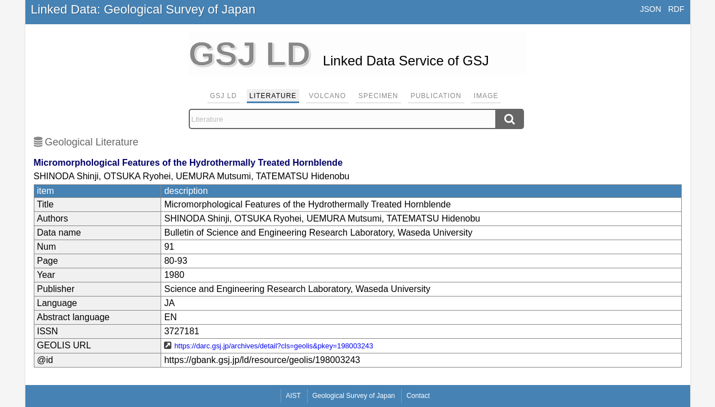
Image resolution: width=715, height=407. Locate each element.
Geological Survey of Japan (353, 396)
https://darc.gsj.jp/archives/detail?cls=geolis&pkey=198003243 (273, 346)
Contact (417, 396)
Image (486, 96)
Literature (273, 96)
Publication (436, 96)
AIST (293, 396)
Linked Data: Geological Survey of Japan (143, 9)
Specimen (378, 96)
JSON (650, 9)
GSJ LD (223, 96)
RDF (676, 9)
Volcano (327, 96)
